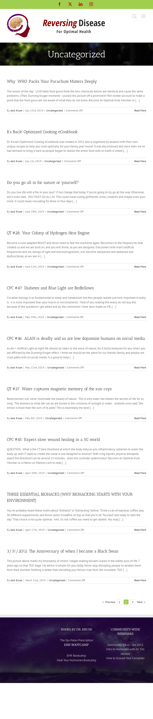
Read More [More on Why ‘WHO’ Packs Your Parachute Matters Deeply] (140, 110)
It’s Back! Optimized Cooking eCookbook (42, 131)
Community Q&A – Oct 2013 (125, 645)
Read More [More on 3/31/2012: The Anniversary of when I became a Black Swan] (140, 580)
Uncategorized (54, 110)
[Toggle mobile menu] (143, 16)
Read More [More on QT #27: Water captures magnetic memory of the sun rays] (140, 418)
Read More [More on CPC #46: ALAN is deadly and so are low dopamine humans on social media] (140, 367)
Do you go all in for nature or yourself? (43, 182)
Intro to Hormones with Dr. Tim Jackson (125, 651)
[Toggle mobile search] (134, 16)
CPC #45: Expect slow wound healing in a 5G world (53, 439)
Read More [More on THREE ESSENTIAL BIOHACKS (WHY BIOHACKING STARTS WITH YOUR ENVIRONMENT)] (140, 529)
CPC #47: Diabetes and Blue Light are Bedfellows (50, 287)
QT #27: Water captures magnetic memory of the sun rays (59, 388)
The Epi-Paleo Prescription (76, 640)
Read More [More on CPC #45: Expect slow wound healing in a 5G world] (140, 473)
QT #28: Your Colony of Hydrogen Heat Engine (48, 232)
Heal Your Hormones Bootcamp (76, 660)
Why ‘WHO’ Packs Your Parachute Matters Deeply (52, 81)
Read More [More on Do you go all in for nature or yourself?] (140, 211)
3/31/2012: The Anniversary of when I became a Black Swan (62, 551)
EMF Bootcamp (76, 656)
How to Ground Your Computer (125, 658)
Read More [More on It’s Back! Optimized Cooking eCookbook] (140, 161)
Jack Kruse (16, 110)
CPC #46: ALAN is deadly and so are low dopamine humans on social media (76, 338)
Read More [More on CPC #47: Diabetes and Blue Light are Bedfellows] (140, 317)
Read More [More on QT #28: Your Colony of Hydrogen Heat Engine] (140, 266)
